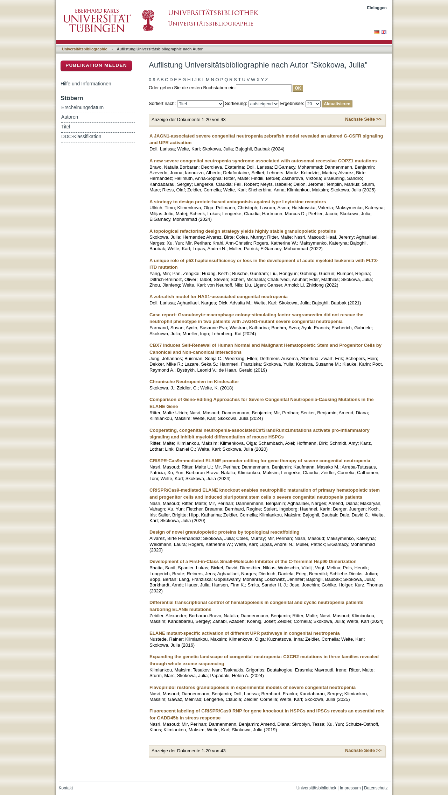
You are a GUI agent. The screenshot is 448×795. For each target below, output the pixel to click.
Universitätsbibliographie (84, 49)
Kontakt (66, 788)
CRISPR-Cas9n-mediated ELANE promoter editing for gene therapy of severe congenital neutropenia (259, 460)
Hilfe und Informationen (86, 83)
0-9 (152, 79)
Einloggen (377, 7)
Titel (65, 126)
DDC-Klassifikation (81, 136)
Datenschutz (375, 788)
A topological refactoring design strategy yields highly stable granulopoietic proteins (242, 231)
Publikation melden (96, 65)
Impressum (350, 788)
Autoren (69, 117)
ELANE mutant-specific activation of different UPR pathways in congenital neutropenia (244, 633)
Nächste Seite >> (363, 119)
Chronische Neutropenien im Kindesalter (194, 381)
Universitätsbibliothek (316, 788)
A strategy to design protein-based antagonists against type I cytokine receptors (237, 201)
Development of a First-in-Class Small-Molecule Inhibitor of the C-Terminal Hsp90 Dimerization (253, 561)
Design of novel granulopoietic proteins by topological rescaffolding (224, 532)
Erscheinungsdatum (82, 107)
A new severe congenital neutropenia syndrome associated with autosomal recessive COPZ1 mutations (263, 160)
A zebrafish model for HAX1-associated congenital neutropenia (218, 296)
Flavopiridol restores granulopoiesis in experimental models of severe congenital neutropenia (252, 687)
